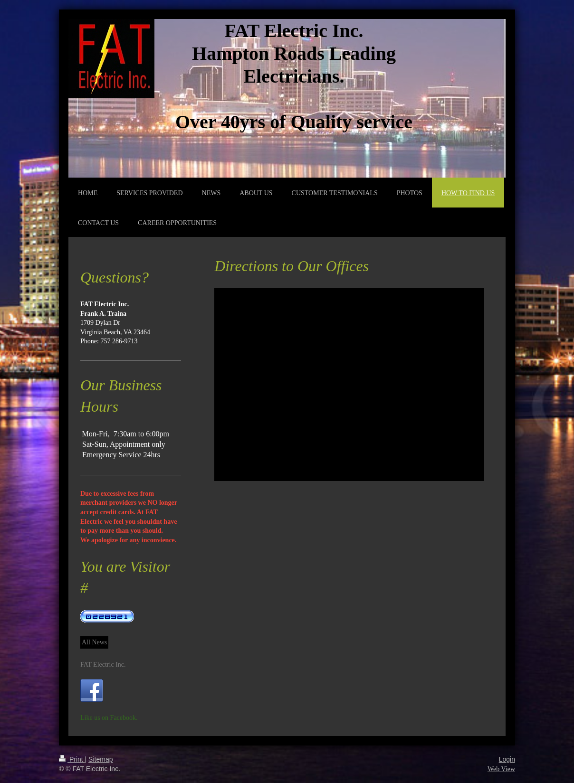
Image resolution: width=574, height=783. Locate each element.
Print (72, 759)
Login (507, 759)
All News (94, 642)
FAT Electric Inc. (103, 664)
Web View (501, 769)
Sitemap (100, 759)
